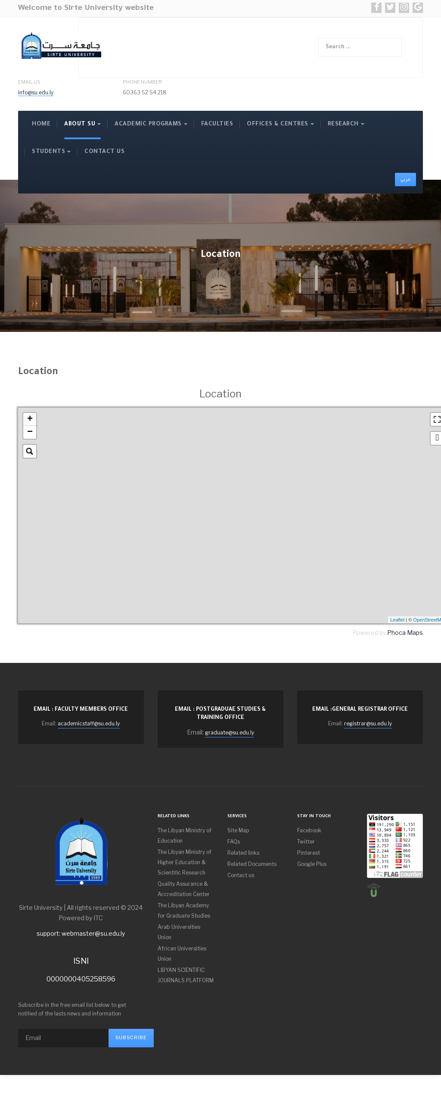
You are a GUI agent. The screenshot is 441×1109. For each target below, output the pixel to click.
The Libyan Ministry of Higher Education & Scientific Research (184, 862)
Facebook (309, 830)
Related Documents (251, 864)
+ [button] (30, 419)
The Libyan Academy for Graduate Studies (184, 910)
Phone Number (142, 82)
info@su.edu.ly (35, 92)
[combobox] (360, 47)
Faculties (217, 124)
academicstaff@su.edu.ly (89, 723)
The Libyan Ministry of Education (184, 835)
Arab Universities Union (179, 932)
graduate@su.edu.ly (229, 732)
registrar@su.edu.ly (368, 723)
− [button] (30, 432)
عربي (405, 179)
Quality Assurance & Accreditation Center (184, 889)
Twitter (306, 841)
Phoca (396, 632)
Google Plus (311, 864)
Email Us (29, 82)
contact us (104, 152)
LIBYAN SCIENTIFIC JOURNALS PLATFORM (186, 975)
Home (41, 124)
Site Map (238, 830)
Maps (415, 632)
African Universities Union (182, 953)
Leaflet (397, 619)
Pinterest (308, 853)
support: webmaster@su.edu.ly (81, 933)
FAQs (233, 841)
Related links (243, 853)
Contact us (240, 875)
